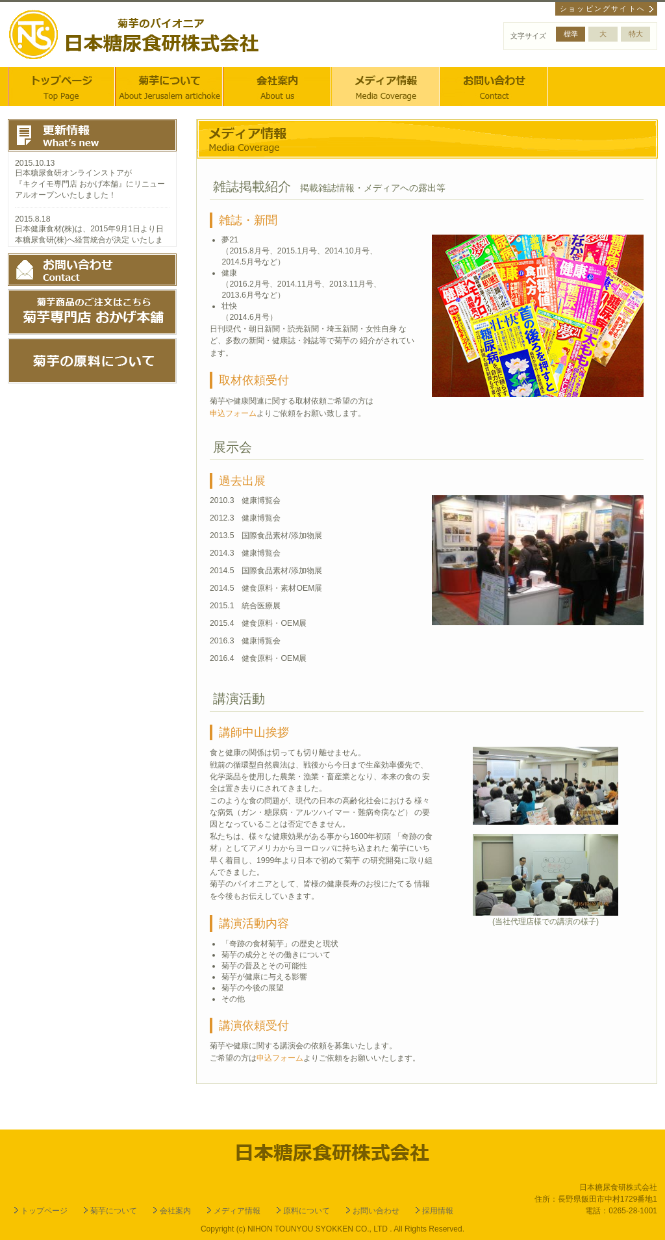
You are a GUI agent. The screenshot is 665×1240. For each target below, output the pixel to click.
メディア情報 (237, 1210)
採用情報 (437, 1210)
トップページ (62, 86)
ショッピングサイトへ (603, 8)
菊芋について (169, 86)
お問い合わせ (494, 86)
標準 (571, 34)
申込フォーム (233, 413)
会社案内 (277, 86)
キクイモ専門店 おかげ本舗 (70, 183)
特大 (636, 34)
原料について (306, 1210)
